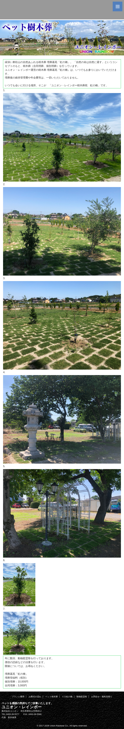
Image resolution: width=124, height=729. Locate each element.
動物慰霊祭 (82, 696)
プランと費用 (18, 696)
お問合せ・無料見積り (101, 696)
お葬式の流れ (35, 696)
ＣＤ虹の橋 (67, 696)
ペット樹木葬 (51, 696)
